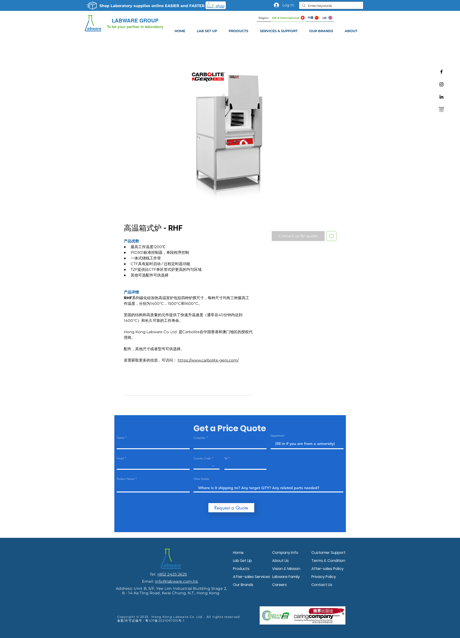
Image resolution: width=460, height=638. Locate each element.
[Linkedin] (441, 96)
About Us (280, 560)
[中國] (313, 18)
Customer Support (328, 552)
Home (238, 552)
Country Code (202, 458)
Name (120, 437)
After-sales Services (251, 576)
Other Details (201, 479)
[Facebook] (441, 71)
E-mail (120, 458)
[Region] (264, 18)
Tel (225, 458)
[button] (279, 31)
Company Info (285, 552)
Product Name (125, 479)
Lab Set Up (242, 560)
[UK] (327, 18)
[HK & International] (288, 18)
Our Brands (243, 584)
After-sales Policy (327, 568)
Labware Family (286, 576)
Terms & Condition (328, 560)
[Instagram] (441, 84)
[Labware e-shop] (441, 109)
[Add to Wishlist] (331, 236)
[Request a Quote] (231, 507)
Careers (279, 584)
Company (199, 437)
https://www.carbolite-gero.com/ (208, 360)
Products (241, 568)
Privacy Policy (323, 576)
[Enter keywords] (330, 6)
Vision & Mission (286, 568)
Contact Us (321, 584)
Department (277, 435)
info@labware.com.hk (176, 581)
